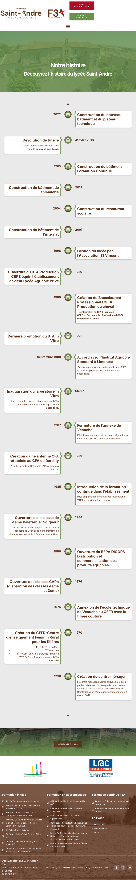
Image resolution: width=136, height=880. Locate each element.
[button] (68, 27)
